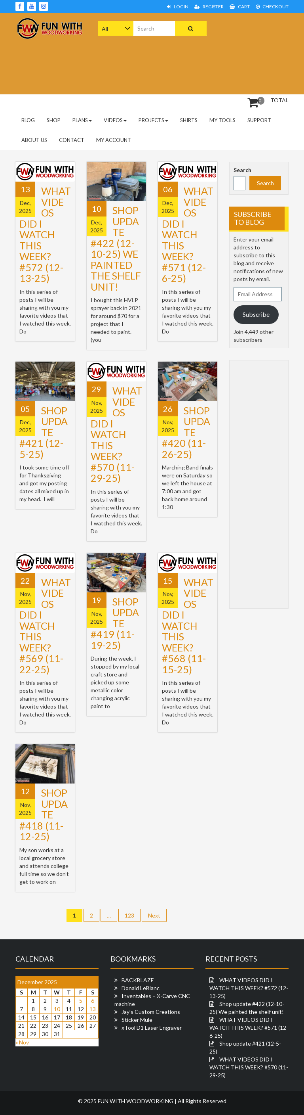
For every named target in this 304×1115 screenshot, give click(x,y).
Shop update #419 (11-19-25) (115, 623)
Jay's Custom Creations (151, 1011)
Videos (115, 120)
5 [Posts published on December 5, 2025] (80, 1000)
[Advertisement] (262, 52)
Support (259, 120)
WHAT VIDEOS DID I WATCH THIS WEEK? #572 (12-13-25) (45, 234)
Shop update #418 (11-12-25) (43, 814)
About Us (34, 140)
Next (154, 915)
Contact (71, 140)
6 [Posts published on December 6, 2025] (92, 1000)
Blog (28, 120)
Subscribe (256, 314)
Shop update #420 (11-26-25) (186, 432)
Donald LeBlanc (141, 988)
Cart (240, 7)
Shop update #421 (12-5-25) (43, 432)
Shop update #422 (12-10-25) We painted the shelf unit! (116, 248)
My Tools (222, 120)
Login (177, 7)
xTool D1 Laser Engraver (152, 1027)
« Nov (22, 1042)
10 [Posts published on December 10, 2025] (57, 1009)
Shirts (189, 120)
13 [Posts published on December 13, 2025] (92, 1009)
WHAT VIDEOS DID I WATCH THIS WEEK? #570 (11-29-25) (116, 434)
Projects (153, 120)
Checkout (272, 7)
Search (242, 170)
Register (209, 7)
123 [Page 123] (129, 915)
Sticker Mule (137, 1019)
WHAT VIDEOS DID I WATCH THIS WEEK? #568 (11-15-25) (187, 625)
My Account (113, 140)
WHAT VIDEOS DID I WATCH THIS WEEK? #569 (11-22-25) (45, 625)
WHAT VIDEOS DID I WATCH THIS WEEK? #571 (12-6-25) (187, 234)
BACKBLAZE (138, 980)
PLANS (82, 120)
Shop (54, 120)
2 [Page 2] (91, 915)
